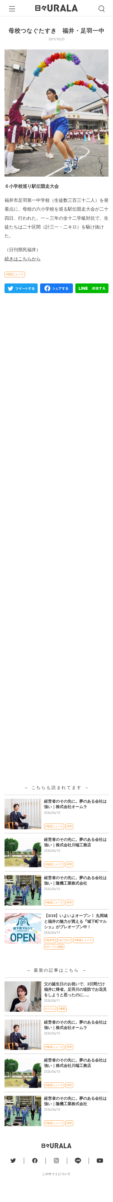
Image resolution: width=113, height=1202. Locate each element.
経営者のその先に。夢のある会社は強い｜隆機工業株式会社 (75, 893)
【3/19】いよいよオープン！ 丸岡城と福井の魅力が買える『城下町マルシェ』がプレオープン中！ (76, 933)
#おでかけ (64, 952)
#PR (69, 838)
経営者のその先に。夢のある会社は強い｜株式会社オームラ (75, 816)
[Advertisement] (56, 489)
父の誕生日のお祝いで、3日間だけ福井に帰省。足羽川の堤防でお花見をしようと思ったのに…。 (75, 1002)
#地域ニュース (15, 286)
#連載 (61, 1021)
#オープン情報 (54, 959)
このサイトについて (56, 1186)
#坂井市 (50, 952)
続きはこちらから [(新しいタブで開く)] (23, 271)
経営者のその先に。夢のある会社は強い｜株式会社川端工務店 (75, 855)
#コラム (50, 1021)
